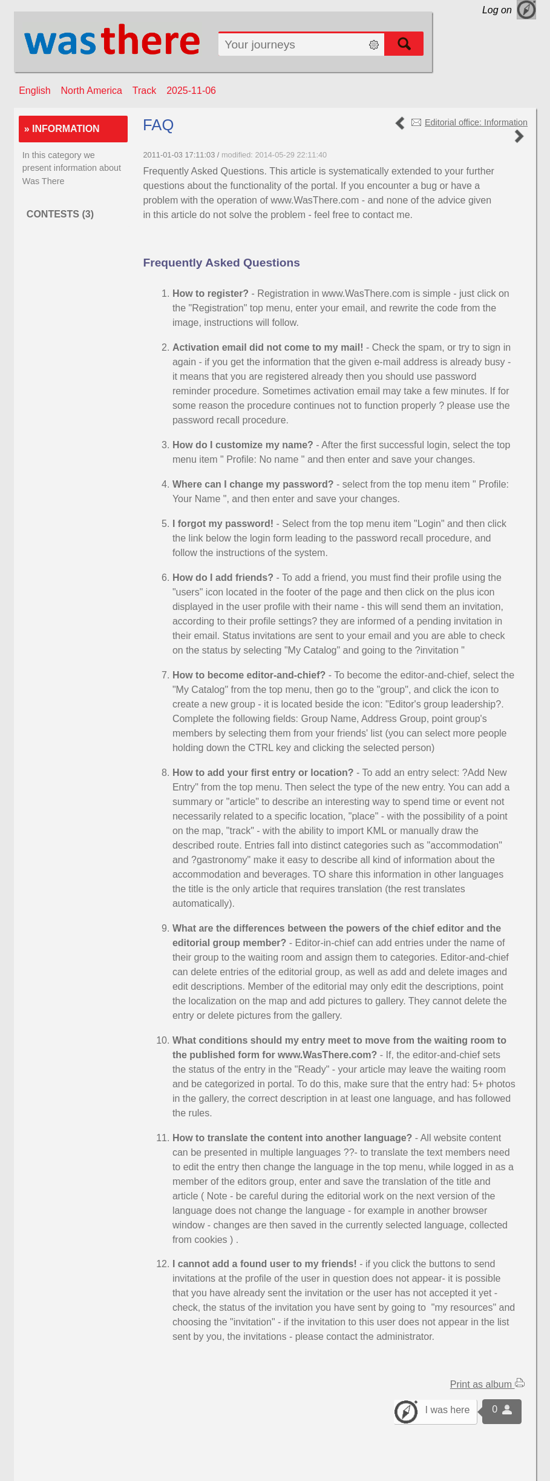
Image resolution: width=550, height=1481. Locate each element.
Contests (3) (60, 214)
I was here (447, 1410)
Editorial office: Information (476, 122)
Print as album (487, 1384)
